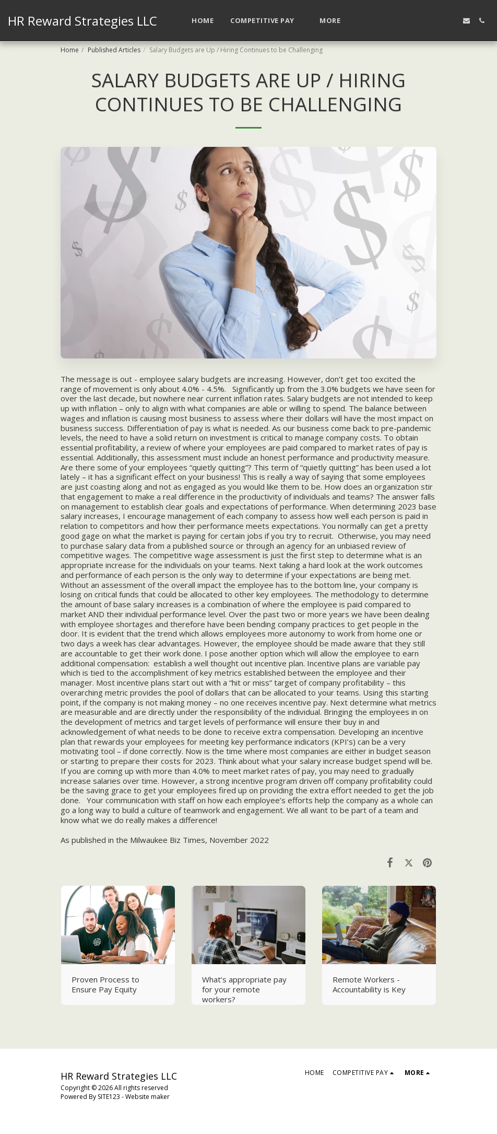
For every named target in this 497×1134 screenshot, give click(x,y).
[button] (266, 21)
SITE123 (109, 1096)
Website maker (147, 1096)
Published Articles (114, 49)
